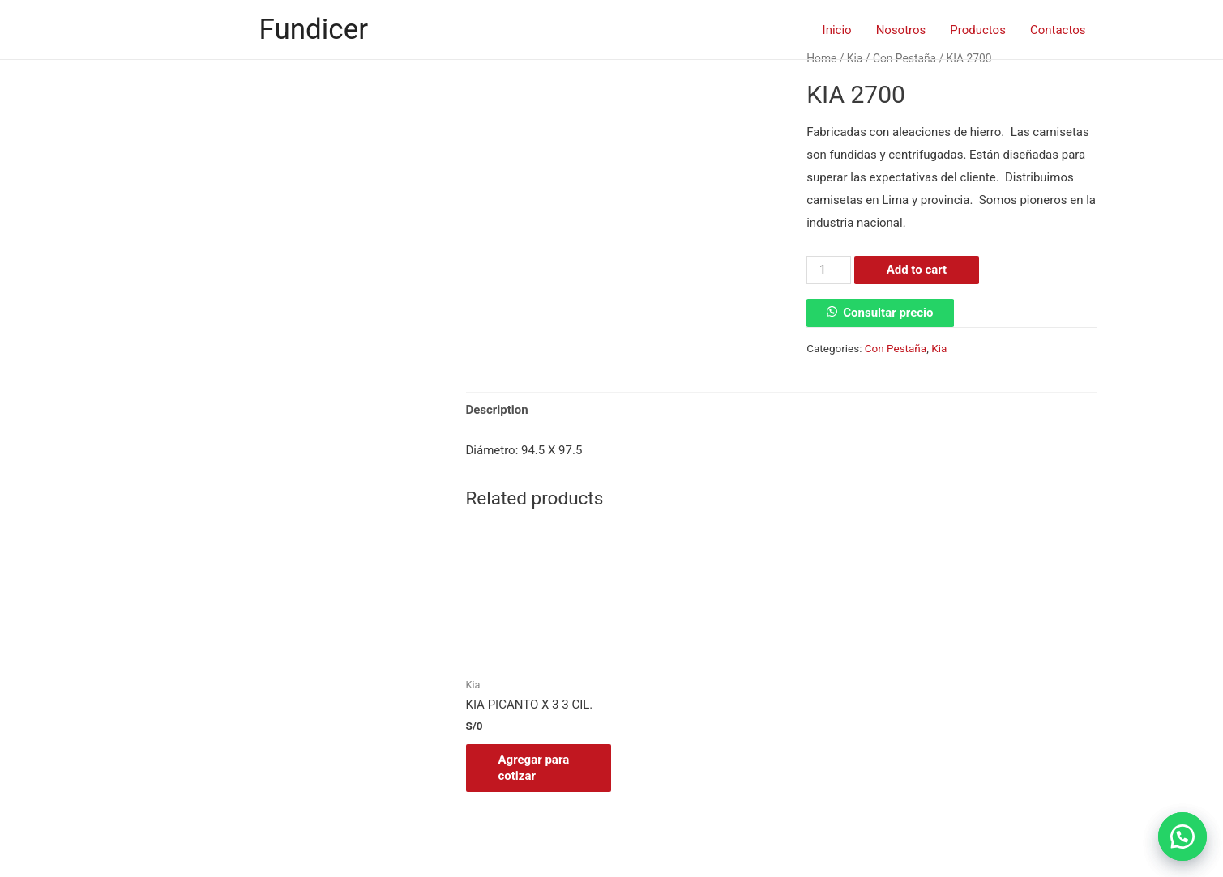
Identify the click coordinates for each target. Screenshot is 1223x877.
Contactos (1058, 30)
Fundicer (314, 29)
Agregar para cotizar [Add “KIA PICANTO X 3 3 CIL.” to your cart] (534, 767)
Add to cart (917, 269)
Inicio (837, 30)
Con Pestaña (895, 348)
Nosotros (901, 30)
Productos (978, 30)
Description (497, 409)
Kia (939, 348)
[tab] (497, 410)
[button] (1182, 836)
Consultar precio (888, 312)
